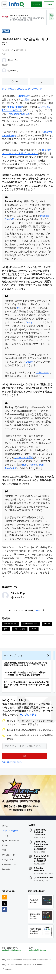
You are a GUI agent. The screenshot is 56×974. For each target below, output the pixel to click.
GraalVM (9, 219)
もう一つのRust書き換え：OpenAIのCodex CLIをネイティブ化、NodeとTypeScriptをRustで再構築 (26, 684)
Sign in (49, 4)
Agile (34, 629)
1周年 (26, 99)
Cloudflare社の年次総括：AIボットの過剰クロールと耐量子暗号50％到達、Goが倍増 (25, 673)
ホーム (5, 826)
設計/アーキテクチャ (30, 623)
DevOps (47, 623)
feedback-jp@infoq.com (11, 950)
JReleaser (23, 96)
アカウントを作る (10, 830)
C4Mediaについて (10, 864)
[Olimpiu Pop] (4, 60)
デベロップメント (10, 623)
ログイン (6, 835)
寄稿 (4, 850)
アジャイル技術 (19, 629)
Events (5, 845)
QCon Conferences (10, 840)
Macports (14, 114)
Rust (24, 464)
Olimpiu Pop (12, 60)
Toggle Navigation (4, 4)
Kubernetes (42, 372)
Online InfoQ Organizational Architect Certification (41, 845)
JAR (19, 308)
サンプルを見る (28, 714)
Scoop (29, 322)
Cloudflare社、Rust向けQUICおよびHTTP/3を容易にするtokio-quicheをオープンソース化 (26, 664)
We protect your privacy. (12, 762)
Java (5, 31)
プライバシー (7, 969)
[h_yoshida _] (4, 70)
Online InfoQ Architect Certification (40, 832)
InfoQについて (8, 859)
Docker (29, 361)
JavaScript (10, 468)
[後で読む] (42, 81)
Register (36, 4)
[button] (24, 756)
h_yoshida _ (12, 70)
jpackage (44, 215)
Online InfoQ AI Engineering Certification (41, 858)
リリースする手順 (23, 457)
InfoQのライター (9, 855)
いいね (17, 81)
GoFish (25, 114)
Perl (41, 464)
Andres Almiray (15, 106)
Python (33, 464)
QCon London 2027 (43, 877)
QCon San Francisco (39, 869)
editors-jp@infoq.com (37, 950)
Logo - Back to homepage (16, 4)
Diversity (6, 869)
